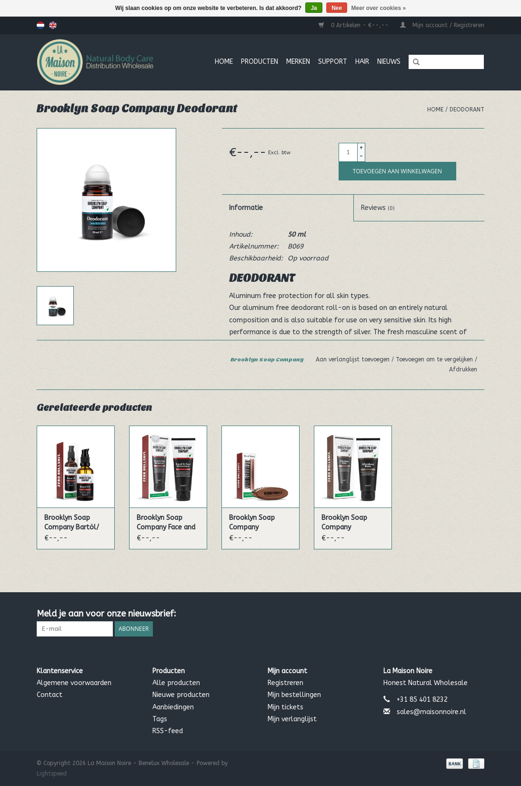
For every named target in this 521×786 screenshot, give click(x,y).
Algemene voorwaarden (74, 683)
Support (332, 62)
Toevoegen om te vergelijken (435, 359)
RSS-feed (167, 731)
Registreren (285, 683)
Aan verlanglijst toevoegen (353, 359)
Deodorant (467, 109)
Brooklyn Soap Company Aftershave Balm (348, 523)
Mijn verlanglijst (292, 719)
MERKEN (298, 62)
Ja (314, 8)
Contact (49, 695)
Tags (159, 719)
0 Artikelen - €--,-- (355, 25)
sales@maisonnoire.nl (431, 712)
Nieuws (389, 62)
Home (224, 62)
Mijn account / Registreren (442, 25)
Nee (336, 8)
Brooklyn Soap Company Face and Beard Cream (166, 523)
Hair (362, 62)
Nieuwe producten (181, 695)
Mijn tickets (285, 707)
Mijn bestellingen (294, 695)
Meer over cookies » (378, 8)
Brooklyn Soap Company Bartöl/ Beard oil (71, 523)
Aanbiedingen (173, 707)
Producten (259, 62)
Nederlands (40, 25)
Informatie (246, 208)
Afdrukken (463, 369)
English (53, 25)
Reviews (378, 208)
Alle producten (176, 683)
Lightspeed (52, 773)
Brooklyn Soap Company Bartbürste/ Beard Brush (257, 523)
